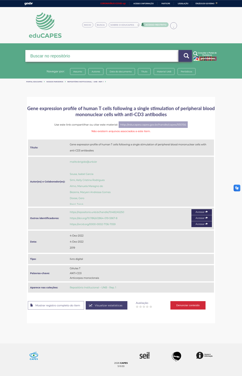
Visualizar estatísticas (107, 305)
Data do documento (120, 71)
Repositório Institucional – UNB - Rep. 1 (85, 82)
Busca (102, 25)
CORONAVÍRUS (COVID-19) (113, 3)
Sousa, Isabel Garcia (81, 174)
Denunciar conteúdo (190, 305)
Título (145, 71)
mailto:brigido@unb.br (83, 161)
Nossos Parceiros (54, 82)
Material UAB (165, 71)
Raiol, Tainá (76, 204)
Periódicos (188, 71)
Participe (166, 4)
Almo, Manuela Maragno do (86, 186)
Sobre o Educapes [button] (125, 25)
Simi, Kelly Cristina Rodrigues (87, 180)
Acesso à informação (143, 4)
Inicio (88, 25)
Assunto (76, 71)
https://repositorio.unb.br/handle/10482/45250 (97, 212)
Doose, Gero (77, 198)
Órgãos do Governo (204, 4)
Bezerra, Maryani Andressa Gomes (90, 192)
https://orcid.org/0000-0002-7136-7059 (92, 224)
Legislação (183, 4)
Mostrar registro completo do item (56, 305)
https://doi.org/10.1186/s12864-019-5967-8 (93, 218)
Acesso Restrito (154, 25)
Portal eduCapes (34, 82)
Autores (95, 71)
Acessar (202, 212)
